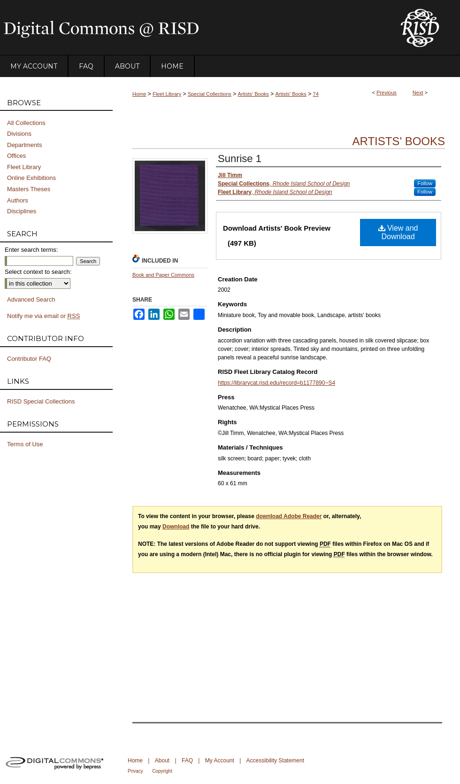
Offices (16, 155)
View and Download (398, 232)
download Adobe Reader (289, 516)
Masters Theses (28, 189)
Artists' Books (253, 94)
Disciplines (21, 211)
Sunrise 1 (239, 158)
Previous (386, 92)
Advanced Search (31, 299)
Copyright (162, 771)
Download (175, 526)
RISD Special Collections (41, 401)
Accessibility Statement (275, 760)
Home (139, 94)
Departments (24, 144)
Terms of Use (25, 444)
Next (418, 92)
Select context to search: (38, 271)
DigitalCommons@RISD (192, 27)
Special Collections (209, 94)
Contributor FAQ (29, 358)
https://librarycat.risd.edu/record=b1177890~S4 (276, 383)
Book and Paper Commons (163, 275)
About (162, 760)
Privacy (135, 771)
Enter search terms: (31, 249)
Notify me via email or (43, 316)
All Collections (26, 122)
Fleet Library (167, 94)
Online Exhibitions (31, 177)
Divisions (19, 133)
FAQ (187, 760)
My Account (219, 760)
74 (316, 94)
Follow (424, 183)
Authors (17, 200)
